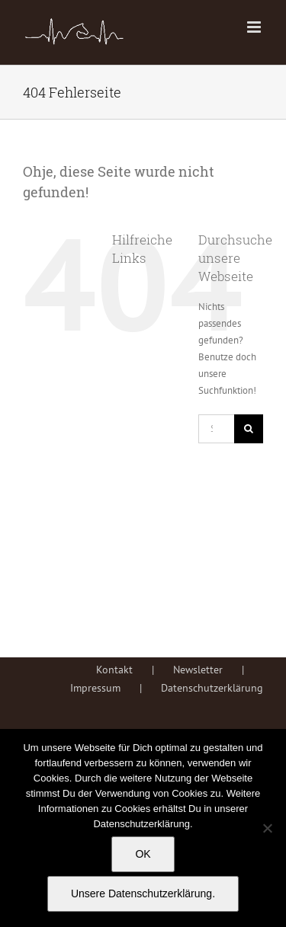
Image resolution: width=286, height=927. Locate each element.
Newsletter (198, 669)
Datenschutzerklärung (212, 688)
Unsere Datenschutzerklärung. (143, 893)
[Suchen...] (216, 428)
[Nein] (267, 828)
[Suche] (248, 428)
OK (142, 854)
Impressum (95, 688)
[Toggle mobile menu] (255, 27)
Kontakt (114, 669)
